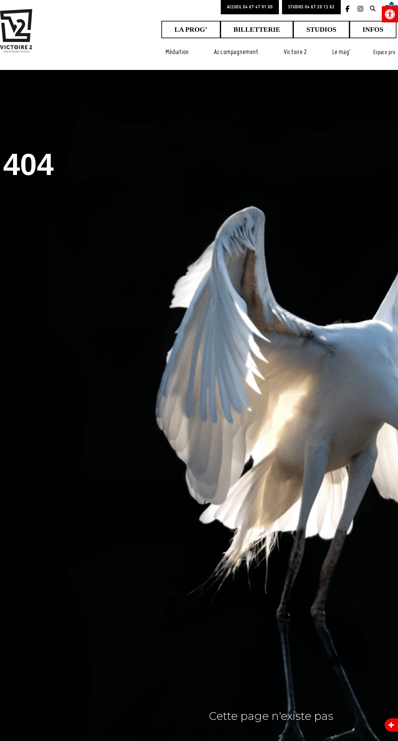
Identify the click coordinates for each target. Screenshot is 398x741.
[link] (390, 14)
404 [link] (40, 161)
